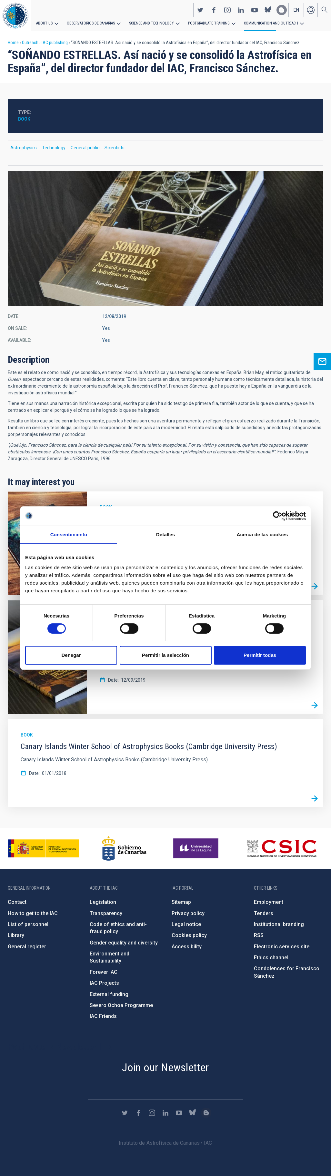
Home (13, 42)
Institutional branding (279, 924)
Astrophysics (23, 147)
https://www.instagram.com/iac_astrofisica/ (227, 10)
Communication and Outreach (271, 23)
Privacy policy (188, 913)
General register (27, 947)
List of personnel (28, 924)
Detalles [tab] (165, 534)
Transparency (106, 913)
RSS (259, 935)
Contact (17, 902)
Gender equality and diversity (124, 943)
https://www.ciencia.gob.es (43, 848)
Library (16, 935)
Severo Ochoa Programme (121, 1005)
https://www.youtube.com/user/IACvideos (254, 10)
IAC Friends (103, 1016)
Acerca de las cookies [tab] (262, 534)
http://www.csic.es (281, 848)
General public (85, 147)
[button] (165, 238)
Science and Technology (151, 23)
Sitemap (181, 902)
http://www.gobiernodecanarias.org (124, 848)
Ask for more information (322, 361)
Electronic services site (281, 947)
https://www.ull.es (196, 848)
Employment (268, 902)
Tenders (263, 913)
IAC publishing (55, 42)
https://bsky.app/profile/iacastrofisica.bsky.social (268, 10)
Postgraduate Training (209, 23)
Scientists (115, 147)
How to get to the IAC (33, 913)
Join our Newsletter (165, 1067)
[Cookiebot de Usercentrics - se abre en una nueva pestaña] (277, 516)
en (296, 10)
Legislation (103, 902)
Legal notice (186, 924)
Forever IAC (103, 972)
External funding (109, 994)
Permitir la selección (165, 655)
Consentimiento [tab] (68, 534)
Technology (53, 147)
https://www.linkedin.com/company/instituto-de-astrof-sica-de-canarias (241, 10)
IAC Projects (104, 983)
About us (44, 23)
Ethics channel (271, 957)
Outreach (30, 42)
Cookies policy (189, 935)
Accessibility (187, 947)
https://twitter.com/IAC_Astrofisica (200, 10)
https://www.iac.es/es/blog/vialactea (281, 10)
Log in (310, 10)
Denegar (71, 655)
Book (24, 119)
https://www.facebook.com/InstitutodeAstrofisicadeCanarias (214, 10)
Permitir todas (260, 655)
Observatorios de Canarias (91, 23)
